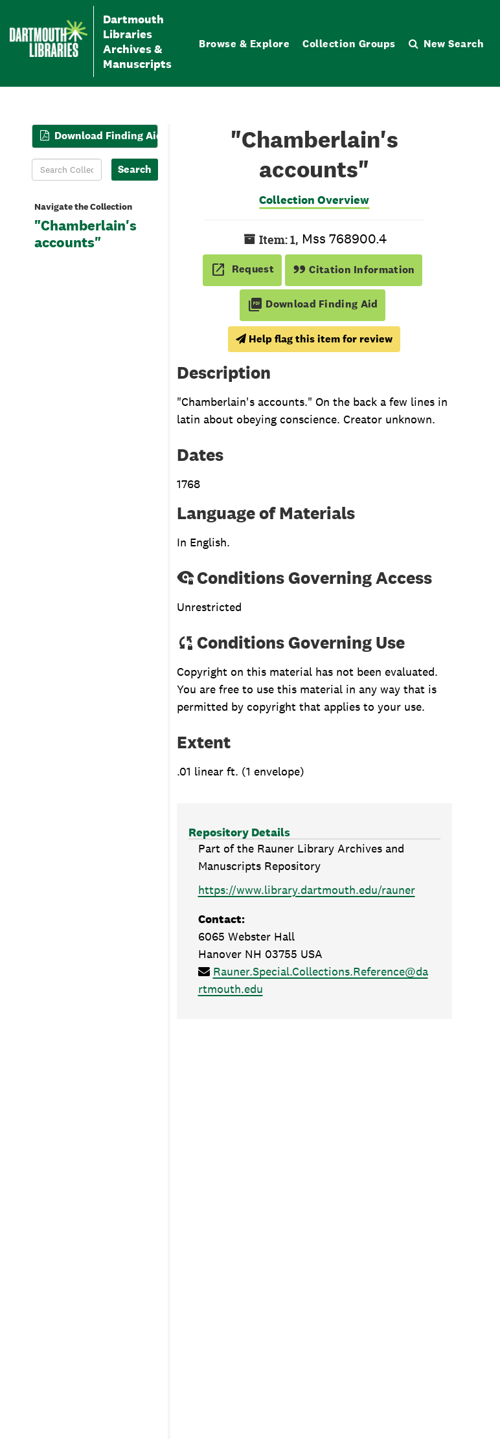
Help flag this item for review (314, 339)
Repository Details (239, 832)
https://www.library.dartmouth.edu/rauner (306, 889)
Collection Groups (349, 43)
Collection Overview (314, 199)
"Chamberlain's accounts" (85, 234)
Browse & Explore (244, 43)
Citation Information (354, 269)
